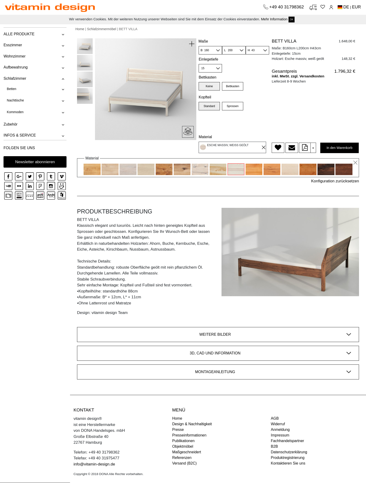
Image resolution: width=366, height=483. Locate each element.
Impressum (280, 435)
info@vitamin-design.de (94, 464)
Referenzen (182, 458)
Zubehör (11, 124)
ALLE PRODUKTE (19, 34)
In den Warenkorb (339, 148)
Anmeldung (280, 430)
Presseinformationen (189, 435)
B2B (274, 446)
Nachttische (15, 100)
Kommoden (15, 112)
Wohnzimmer (14, 56)
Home (79, 29)
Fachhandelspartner (287, 441)
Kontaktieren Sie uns (288, 463)
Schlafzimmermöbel (101, 29)
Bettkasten (207, 77)
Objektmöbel (182, 446)
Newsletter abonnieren (35, 162)
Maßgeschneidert (186, 452)
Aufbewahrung (16, 67)
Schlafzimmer (15, 78)
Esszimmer (13, 45)
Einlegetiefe (208, 59)
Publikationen (183, 441)
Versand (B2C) (184, 463)
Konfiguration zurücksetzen (335, 181)
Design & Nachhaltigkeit (192, 424)
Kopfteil (205, 97)
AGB (275, 418)
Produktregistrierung (287, 458)
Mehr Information (274, 19)
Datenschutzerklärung (289, 452)
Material (205, 137)
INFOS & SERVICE (20, 135)
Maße (203, 41)
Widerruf (278, 424)
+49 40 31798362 (287, 6)
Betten (11, 89)
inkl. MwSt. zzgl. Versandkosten (298, 76)
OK (291, 19)
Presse (178, 430)
